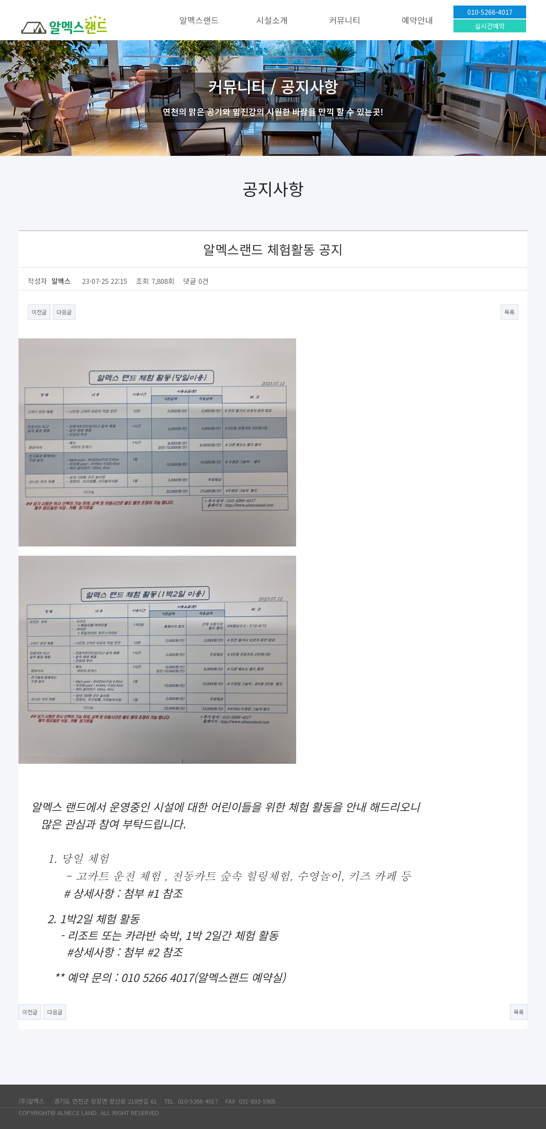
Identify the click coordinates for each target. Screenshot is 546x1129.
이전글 (39, 312)
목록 (509, 312)
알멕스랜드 (199, 20)
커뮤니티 (344, 20)
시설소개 (272, 20)
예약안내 (417, 20)
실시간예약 (490, 26)
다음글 (64, 312)
